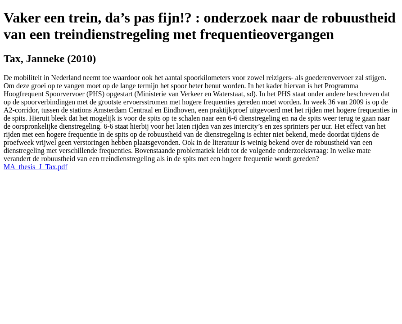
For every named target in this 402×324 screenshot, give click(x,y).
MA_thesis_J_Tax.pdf (36, 167)
